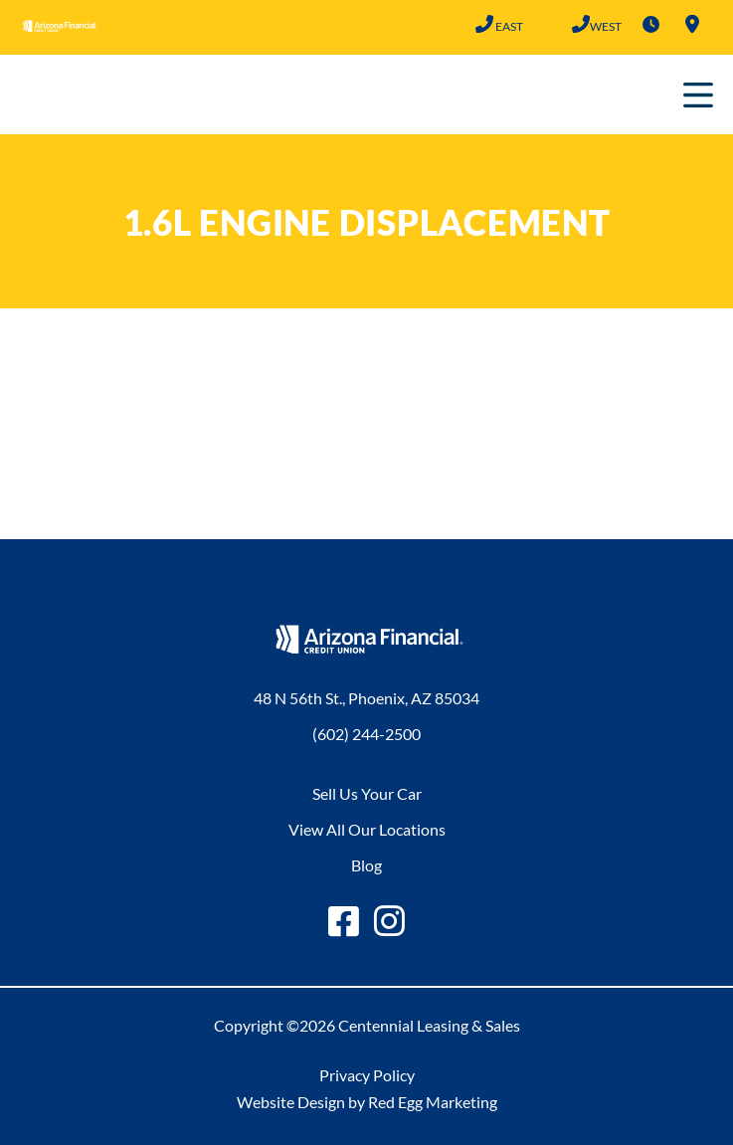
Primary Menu (698, 94)
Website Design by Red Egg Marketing (367, 1101)
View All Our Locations (367, 829)
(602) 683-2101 (580, 24)
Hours (650, 24)
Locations (692, 24)
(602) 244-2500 (484, 24)
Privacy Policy (367, 1074)
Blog (366, 865)
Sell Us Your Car (367, 793)
